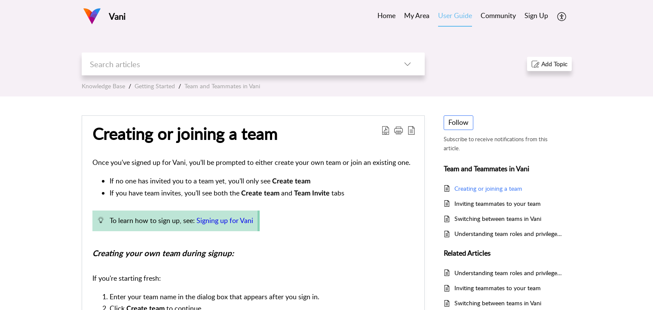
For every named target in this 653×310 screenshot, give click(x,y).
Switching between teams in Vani (497, 218)
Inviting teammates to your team (497, 203)
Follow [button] (458, 122)
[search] (236, 64)
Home (386, 15)
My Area (416, 15)
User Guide (455, 15)
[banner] (326, 48)
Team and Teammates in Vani (222, 86)
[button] (549, 64)
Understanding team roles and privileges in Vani (508, 233)
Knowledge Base (103, 86)
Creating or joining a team (184, 133)
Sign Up (536, 15)
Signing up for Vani (224, 220)
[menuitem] (536, 16)
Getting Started (155, 86)
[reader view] (411, 130)
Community (498, 15)
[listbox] (407, 64)
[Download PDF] (385, 130)
